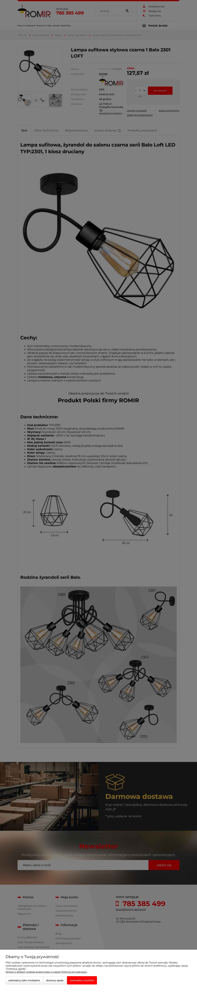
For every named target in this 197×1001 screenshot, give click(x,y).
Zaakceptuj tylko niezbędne (24, 980)
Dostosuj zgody (55, 980)
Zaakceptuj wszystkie (82, 980)
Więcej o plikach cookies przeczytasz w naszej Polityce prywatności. (46, 971)
